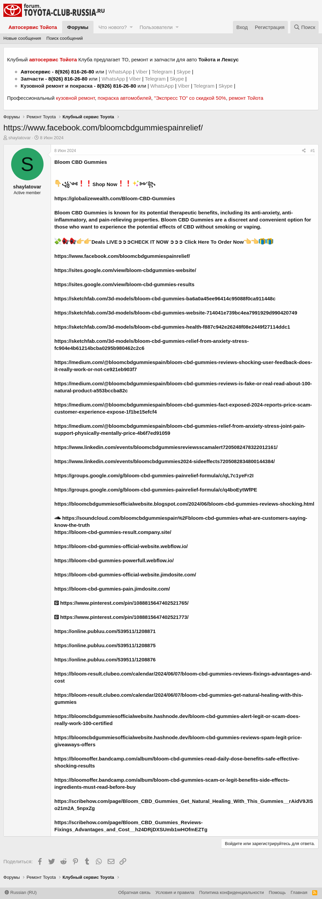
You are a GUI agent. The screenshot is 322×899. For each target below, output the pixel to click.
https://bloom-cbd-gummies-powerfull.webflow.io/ (114, 560)
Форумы (77, 27)
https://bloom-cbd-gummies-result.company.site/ (112, 532)
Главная (299, 892)
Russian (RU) (21, 892)
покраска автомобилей (124, 98)
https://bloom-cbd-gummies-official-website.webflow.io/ (121, 546)
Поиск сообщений (65, 38)
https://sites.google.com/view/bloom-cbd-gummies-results (124, 284)
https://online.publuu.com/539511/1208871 (105, 631)
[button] (131, 27)
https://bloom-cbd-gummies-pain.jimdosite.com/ (112, 589)
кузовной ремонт (75, 98)
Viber (141, 71)
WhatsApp (120, 71)
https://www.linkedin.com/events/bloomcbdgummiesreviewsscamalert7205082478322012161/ (165, 447)
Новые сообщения (22, 38)
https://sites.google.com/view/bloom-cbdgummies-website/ (125, 270)
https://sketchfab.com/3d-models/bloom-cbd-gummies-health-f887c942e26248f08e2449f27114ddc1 (172, 327)
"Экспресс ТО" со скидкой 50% (190, 98)
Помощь (277, 892)
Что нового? (113, 27)
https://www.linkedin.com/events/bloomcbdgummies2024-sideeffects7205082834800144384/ (164, 461)
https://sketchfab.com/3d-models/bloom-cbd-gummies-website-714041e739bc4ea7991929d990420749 (175, 313)
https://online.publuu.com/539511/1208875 (105, 645)
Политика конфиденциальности (231, 892)
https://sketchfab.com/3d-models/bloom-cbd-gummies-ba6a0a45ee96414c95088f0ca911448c (164, 298)
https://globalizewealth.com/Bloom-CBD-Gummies (114, 198)
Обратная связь (134, 892)
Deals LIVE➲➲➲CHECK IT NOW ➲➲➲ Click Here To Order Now (163, 242)
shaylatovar (19, 137)
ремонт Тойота (246, 98)
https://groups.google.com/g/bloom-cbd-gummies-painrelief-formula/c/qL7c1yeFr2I (153, 475)
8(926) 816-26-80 (74, 71)
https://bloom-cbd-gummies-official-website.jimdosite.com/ (125, 574)
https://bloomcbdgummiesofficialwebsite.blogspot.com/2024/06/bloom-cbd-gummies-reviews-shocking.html (184, 504)
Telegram (163, 71)
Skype (184, 71)
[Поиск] (304, 27)
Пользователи (155, 27)
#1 (313, 150)
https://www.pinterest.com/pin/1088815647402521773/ (121, 617)
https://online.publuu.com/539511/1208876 (105, 659)
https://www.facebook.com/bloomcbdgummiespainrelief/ (122, 256)
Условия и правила (175, 892)
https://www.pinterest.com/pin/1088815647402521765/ (121, 603)
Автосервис (36, 71)
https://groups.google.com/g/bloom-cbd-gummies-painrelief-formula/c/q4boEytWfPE (155, 489)
